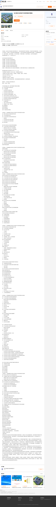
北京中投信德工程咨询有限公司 (9, 468)
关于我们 (30, 499)
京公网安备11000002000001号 (26, 504)
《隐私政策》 (52, 42)
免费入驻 (48, 1)
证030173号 (20, 504)
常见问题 (8, 499)
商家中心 (51, 1)
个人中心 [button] (44, 1)
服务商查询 (31, 500)
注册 (55, 1)
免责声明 (19, 500)
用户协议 (19, 499)
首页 (37, 1)
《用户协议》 (48, 42)
